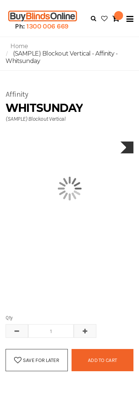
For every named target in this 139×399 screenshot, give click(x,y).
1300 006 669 (47, 26)
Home (19, 46)
